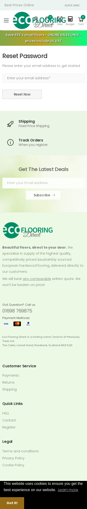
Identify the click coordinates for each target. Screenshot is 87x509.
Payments (10, 375)
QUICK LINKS (72, 5)
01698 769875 (17, 311)
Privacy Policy (13, 458)
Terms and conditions (20, 451)
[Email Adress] (43, 183)
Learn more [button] (68, 490)
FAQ (5, 413)
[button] (81, 20)
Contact (9, 420)
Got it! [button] (12, 503)
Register (9, 427)
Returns (8, 382)
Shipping (9, 389)
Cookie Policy (13, 465)
